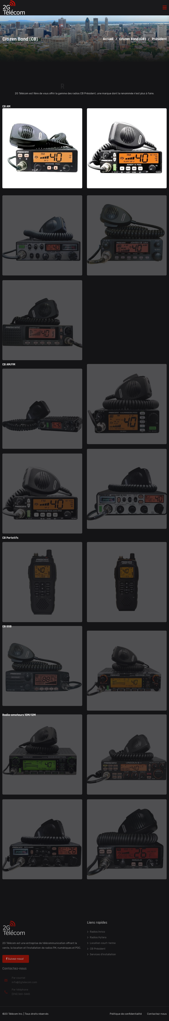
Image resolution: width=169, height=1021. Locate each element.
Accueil (108, 39)
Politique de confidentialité (126, 1013)
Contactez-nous (157, 1013)
